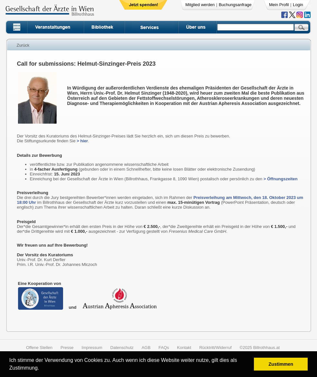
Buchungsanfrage (235, 4)
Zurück (23, 45)
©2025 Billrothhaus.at (260, 347)
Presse (67, 347)
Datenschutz (122, 347)
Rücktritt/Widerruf (215, 347)
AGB (146, 347)
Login (298, 4)
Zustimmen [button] (280, 364)
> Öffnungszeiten (281, 178)
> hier (82, 140)
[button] (41, 369)
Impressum (92, 347)
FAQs (164, 347)
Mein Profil (279, 4)
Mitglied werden (200, 4)
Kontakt (184, 347)
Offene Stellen (39, 347)
